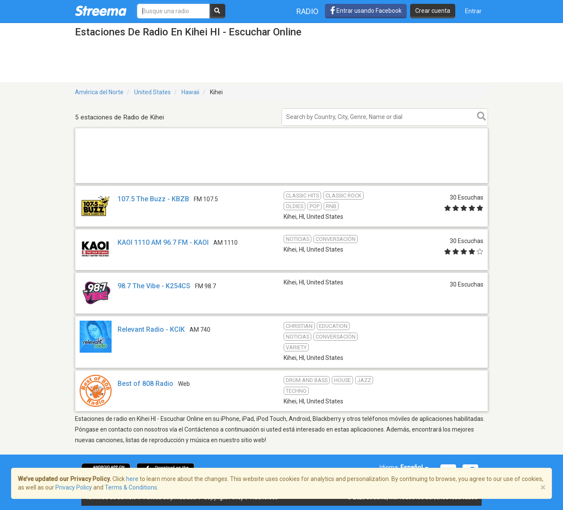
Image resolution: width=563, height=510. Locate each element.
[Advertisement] (281, 183)
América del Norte (99, 92)
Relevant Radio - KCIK (151, 329)
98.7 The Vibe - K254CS (154, 286)
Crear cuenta (432, 10)
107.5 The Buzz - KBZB (153, 199)
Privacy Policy (73, 487)
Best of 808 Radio (145, 384)
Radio (307, 11)
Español (414, 467)
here (132, 478)
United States (152, 92)
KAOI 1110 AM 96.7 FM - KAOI (163, 242)
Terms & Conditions (131, 487)
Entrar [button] (473, 11)
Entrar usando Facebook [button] (366, 10)
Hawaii (190, 92)
